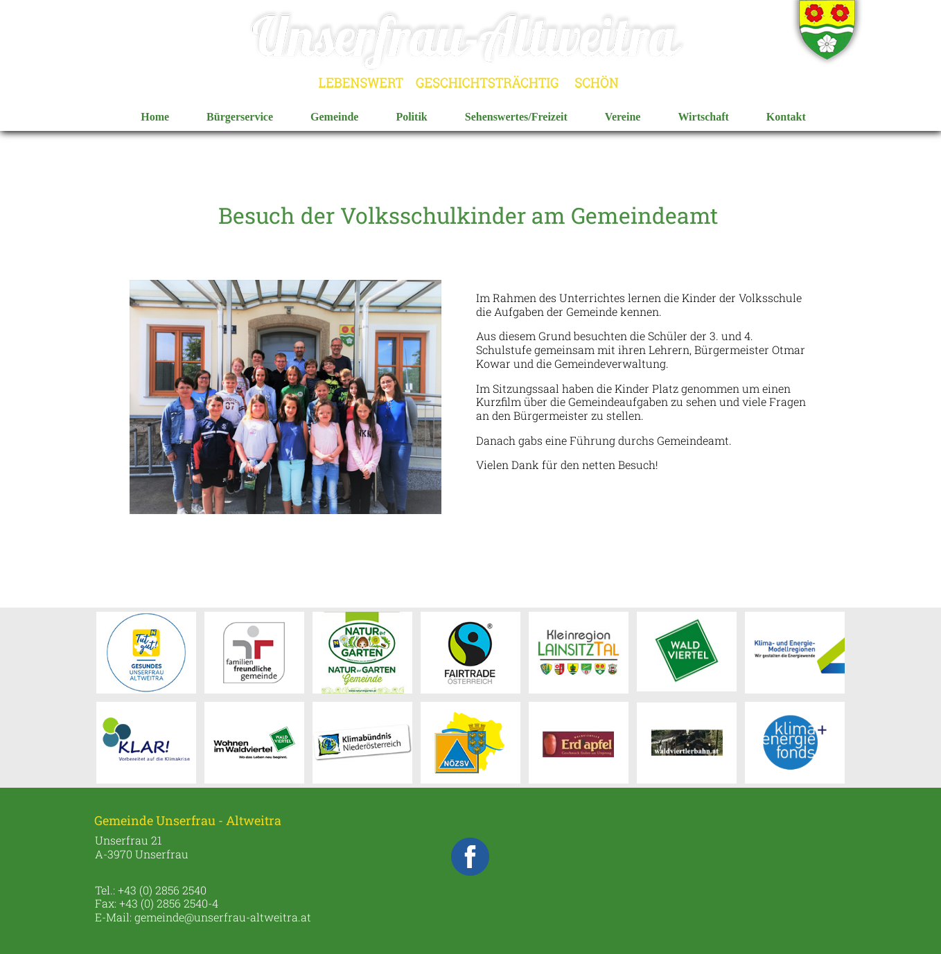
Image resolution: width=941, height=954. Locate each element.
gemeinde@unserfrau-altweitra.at (222, 917)
